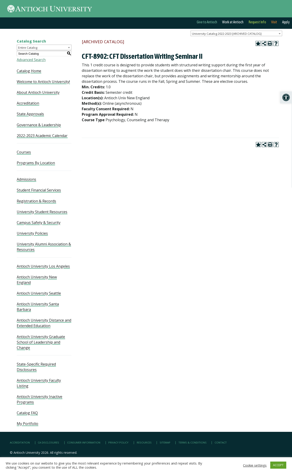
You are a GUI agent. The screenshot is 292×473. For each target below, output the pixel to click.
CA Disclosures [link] (48, 442)
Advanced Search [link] (31, 59)
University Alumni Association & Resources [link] (44, 247)
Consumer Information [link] (83, 442)
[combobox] (236, 33)
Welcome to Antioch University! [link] (43, 81)
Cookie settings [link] (255, 465)
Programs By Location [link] (36, 162)
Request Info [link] (257, 22)
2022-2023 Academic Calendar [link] (42, 135)
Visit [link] (274, 22)
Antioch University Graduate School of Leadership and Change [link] (41, 342)
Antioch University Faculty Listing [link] (39, 383)
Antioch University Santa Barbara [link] (38, 306)
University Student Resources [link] (42, 211)
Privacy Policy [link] (118, 442)
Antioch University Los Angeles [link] (43, 266)
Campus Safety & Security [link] (38, 222)
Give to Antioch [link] (207, 22)
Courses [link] (24, 152)
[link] (286, 97)
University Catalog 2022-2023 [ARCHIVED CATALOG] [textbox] (227, 34)
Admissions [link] (26, 179)
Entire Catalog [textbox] (27, 48)
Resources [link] (144, 442)
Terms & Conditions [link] (192, 442)
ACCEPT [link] (278, 465)
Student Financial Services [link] (39, 190)
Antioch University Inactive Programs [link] (39, 399)
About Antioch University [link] (38, 92)
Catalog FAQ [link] (27, 412)
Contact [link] (221, 442)
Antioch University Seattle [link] (39, 293)
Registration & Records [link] (36, 201)
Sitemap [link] (165, 442)
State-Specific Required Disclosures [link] (36, 367)
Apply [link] (286, 22)
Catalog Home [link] (29, 70)
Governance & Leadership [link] (39, 124)
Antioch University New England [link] (37, 279)
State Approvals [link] (30, 113)
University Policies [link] (32, 233)
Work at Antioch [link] (232, 22)
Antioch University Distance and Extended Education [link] (44, 323)
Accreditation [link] (28, 103)
